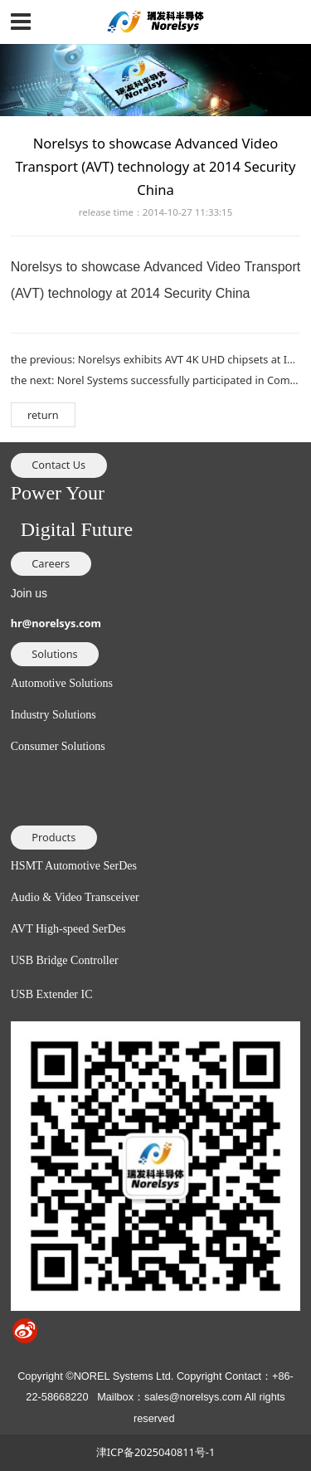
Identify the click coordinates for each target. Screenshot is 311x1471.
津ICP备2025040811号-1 (155, 1451)
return (43, 414)
